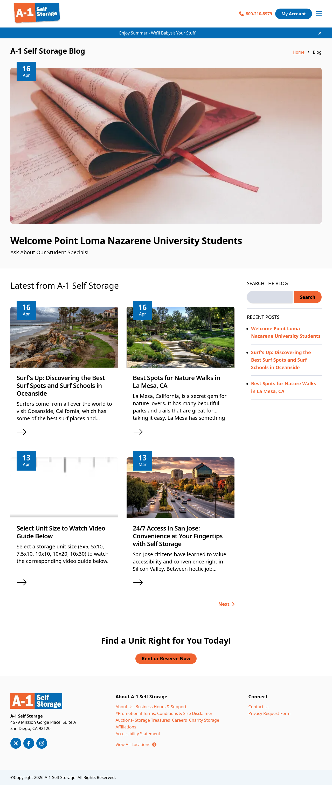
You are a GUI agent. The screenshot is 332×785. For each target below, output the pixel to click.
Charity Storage (204, 720)
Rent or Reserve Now (166, 658)
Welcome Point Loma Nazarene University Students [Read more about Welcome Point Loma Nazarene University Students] (286, 332)
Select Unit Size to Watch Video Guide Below (61, 532)
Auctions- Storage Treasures (142, 720)
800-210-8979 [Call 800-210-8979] (255, 14)
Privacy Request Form (269, 713)
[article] (166, 168)
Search (307, 297)
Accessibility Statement (137, 733)
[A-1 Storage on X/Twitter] (15, 743)
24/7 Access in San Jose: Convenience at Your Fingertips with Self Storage (178, 536)
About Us (124, 707)
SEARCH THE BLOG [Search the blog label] (267, 283)
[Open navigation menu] (319, 13)
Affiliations (125, 727)
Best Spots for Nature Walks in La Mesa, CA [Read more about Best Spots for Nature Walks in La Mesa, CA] (283, 387)
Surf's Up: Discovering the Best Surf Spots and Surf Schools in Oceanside (61, 385)
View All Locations (135, 744)
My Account (293, 14)
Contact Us (258, 707)
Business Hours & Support (160, 707)
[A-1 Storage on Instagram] (41, 743)
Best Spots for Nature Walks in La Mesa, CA (176, 381)
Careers (179, 720)
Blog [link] (317, 52)
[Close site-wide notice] (320, 33)
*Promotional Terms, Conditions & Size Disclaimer (163, 713)
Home (299, 52)
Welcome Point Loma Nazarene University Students (126, 240)
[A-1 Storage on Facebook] (28, 743)
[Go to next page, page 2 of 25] (226, 604)
